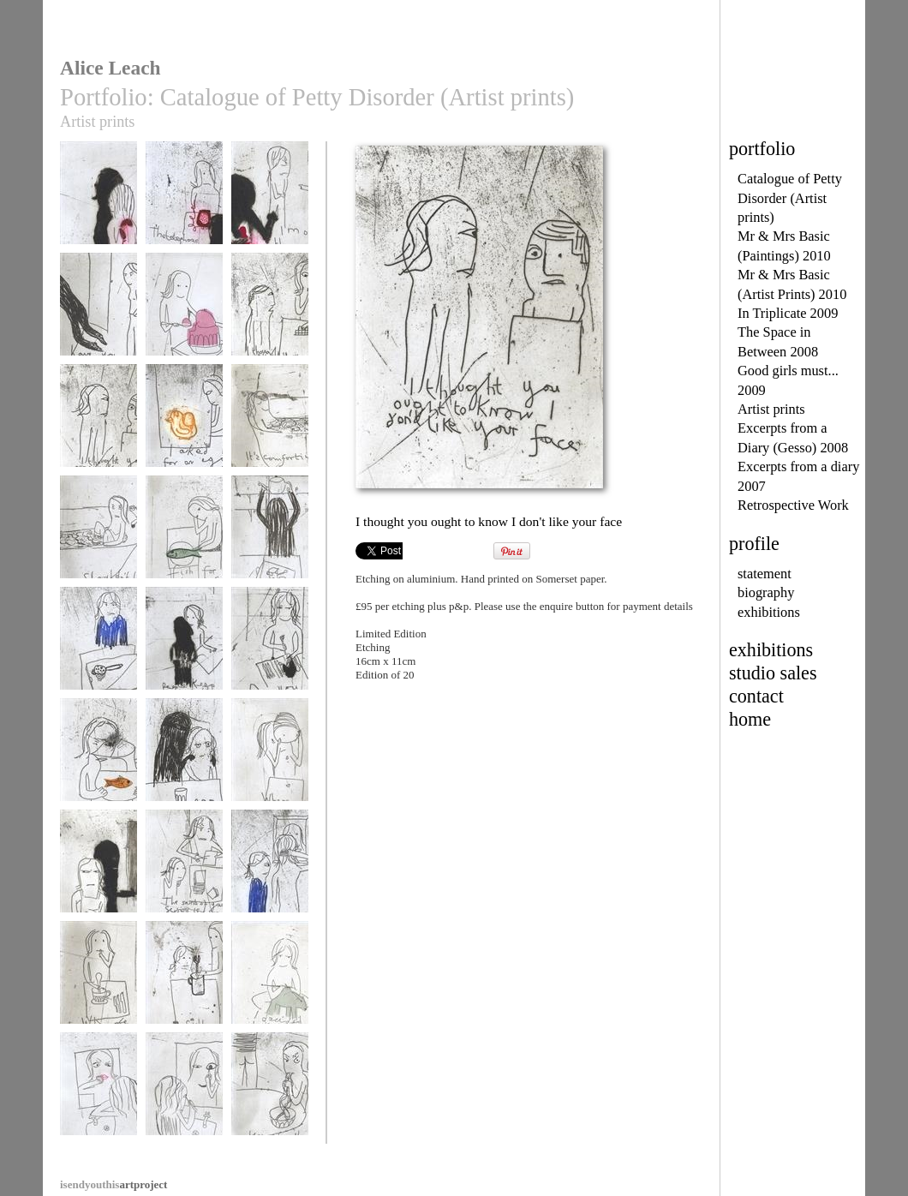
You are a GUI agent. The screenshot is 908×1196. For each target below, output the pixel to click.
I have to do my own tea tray (269, 541)
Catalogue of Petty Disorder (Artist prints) (790, 197)
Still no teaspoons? (184, 980)
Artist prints (771, 409)
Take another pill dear (184, 763)
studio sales (773, 673)
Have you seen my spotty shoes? (98, 318)
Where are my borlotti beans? (269, 763)
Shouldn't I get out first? (98, 541)
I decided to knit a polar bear (269, 986)
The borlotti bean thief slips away (98, 875)
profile (754, 543)
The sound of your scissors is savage (184, 875)
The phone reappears (184, 206)
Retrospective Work (793, 505)
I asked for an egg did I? (184, 429)
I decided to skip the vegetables (184, 318)
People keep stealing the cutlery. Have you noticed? (184, 665)
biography (766, 592)
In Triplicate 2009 (788, 313)
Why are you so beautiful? (269, 875)
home (750, 719)
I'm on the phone (269, 200)
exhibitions (769, 612)
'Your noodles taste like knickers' (269, 1097)
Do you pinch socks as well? (269, 652)
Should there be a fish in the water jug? (98, 770)
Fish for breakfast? (184, 535)
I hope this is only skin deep (98, 1097)
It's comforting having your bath (269, 429)
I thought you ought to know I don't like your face (98, 442)
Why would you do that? (98, 652)
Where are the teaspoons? (98, 986)
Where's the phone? (98, 206)
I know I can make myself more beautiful (184, 1104)
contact (756, 696)
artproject (113, 1184)
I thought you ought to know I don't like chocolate (269, 331)
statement (765, 573)
